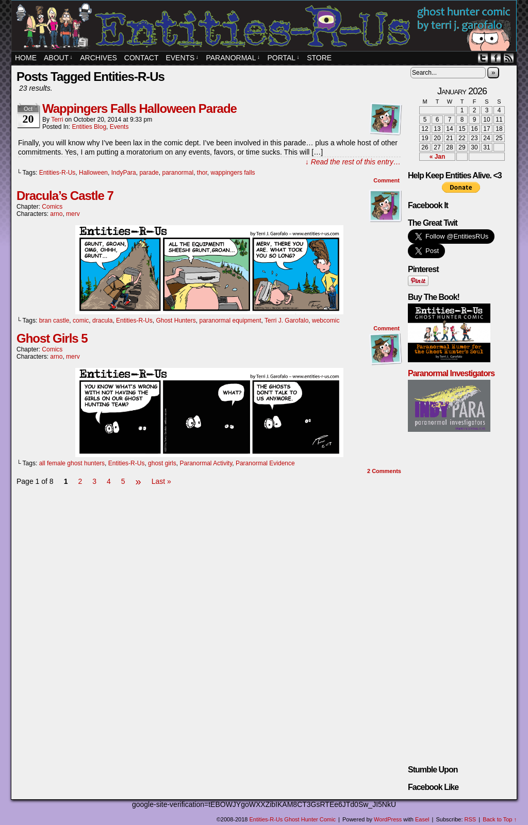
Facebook (495, 58)
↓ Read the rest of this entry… (353, 162)
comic (81, 320)
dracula (102, 320)
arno (56, 213)
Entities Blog (89, 126)
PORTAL (283, 58)
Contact (141, 58)
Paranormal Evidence (265, 463)
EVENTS (182, 58)
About (58, 58)
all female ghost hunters (72, 463)
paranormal (177, 172)
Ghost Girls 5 (52, 338)
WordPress (388, 819)
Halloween (93, 172)
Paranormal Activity (205, 463)
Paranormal (232, 58)
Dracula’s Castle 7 (64, 196)
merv (73, 213)
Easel (422, 819)
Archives (98, 58)
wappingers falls (233, 172)
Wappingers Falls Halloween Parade (139, 108)
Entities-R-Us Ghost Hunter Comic (265, 27)
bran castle (54, 320)
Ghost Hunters (175, 320)
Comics (52, 206)
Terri (57, 119)
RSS (508, 58)
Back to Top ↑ (500, 819)
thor (202, 172)
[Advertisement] (209, 519)
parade (148, 172)
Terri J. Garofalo (286, 320)
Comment (386, 180)
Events (119, 126)
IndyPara (123, 172)
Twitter (482, 58)
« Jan (438, 156)
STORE (319, 58)
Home (26, 58)
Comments (384, 471)
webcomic (325, 320)
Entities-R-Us (57, 172)
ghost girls (162, 463)
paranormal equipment (230, 320)
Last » (161, 481)
